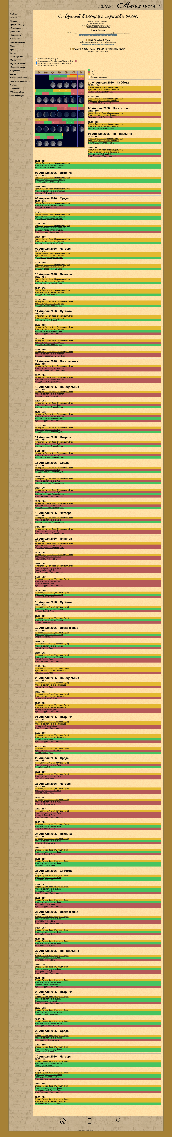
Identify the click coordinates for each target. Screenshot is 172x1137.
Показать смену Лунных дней (48, 59)
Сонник (13, 53)
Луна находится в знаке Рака (48, 751)
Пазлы (13, 60)
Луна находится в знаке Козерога (49, 241)
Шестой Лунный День (44, 778)
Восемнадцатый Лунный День (101, 103)
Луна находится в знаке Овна (48, 505)
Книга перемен (16, 56)
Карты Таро (15, 39)
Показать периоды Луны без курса (50, 61)
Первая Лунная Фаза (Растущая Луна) (52, 579)
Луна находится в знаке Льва (48, 826)
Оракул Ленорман (17, 42)
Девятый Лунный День (45, 904)
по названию (99, 33)
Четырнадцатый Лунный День (48, 1090)
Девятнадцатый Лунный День (101, 128)
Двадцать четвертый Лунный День (50, 356)
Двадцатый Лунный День (46, 193)
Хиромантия (15, 35)
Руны (12, 46)
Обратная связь (17, 92)
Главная (13, 14)
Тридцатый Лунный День (46, 559)
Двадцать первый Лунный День (49, 219)
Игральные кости (17, 67)
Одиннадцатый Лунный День (48, 984)
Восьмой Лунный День (45, 865)
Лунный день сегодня (108, 42)
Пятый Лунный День (44, 739)
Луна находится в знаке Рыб (47, 430)
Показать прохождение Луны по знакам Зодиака (55, 63)
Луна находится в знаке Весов (48, 1012)
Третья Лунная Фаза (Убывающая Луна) (105, 87)
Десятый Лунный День (45, 945)
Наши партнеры (17, 95)
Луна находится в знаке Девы (48, 932)
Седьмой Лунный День (45, 804)
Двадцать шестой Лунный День (49, 407)
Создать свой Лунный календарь (98, 27)
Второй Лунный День (44, 622)
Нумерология (15, 28)
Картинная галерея (18, 78)
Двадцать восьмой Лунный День (49, 483)
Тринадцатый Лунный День (47, 1051)
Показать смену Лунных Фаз (47, 65)
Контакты (15, 88)
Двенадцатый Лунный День (47, 1026)
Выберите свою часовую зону (98, 51)
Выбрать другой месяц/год (89, 42)
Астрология (15, 31)
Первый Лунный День (44, 583)
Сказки (13, 74)
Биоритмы (15, 70)
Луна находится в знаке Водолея (49, 343)
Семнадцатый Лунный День (100, 92)
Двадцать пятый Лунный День (48, 382)
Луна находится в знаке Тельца (49, 595)
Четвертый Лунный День (46, 698)
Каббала (13, 85)
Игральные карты (17, 63)
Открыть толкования (100, 77)
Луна (12, 49)
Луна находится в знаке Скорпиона (103, 89)
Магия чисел (136, 5)
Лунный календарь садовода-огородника (96, 25)
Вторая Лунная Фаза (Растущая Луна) (52, 850)
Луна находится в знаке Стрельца (50, 165)
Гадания (13, 21)
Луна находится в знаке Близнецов (50, 670)
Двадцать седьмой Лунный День (49, 457)
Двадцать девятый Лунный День (49, 533)
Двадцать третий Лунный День (48, 295)
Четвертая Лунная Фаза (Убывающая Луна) (54, 301)
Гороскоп (13, 17)
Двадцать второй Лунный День (48, 269)
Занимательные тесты (20, 81)
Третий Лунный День (44, 648)
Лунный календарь (17, 24)
